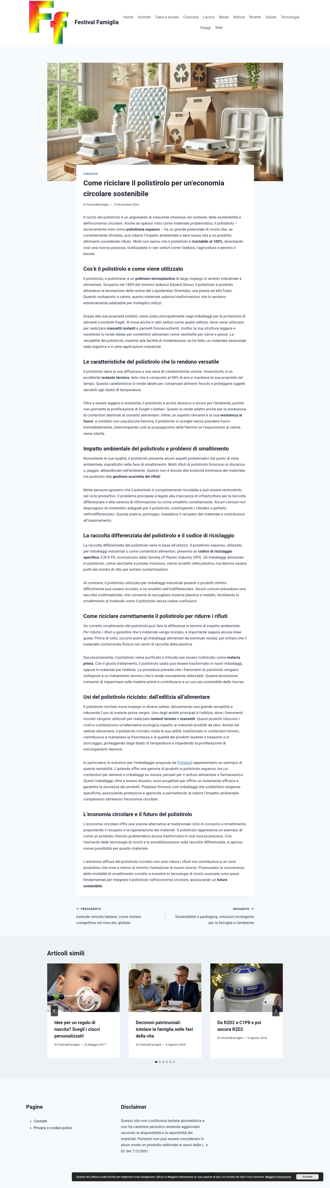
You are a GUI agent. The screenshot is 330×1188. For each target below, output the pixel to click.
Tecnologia (290, 17)
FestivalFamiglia (98, 204)
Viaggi (205, 27)
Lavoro (208, 17)
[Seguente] (275, 1011)
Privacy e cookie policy (53, 1128)
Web (219, 27)
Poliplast (184, 762)
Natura (239, 17)
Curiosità (190, 17)
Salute (271, 17)
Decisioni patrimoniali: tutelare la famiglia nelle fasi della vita (164, 1029)
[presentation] (83, 987)
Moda (224, 17)
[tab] (156, 1062)
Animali (144, 17)
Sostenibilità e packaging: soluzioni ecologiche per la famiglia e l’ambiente (211, 915)
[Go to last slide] (54, 1011)
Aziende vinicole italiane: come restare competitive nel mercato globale (118, 915)
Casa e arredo (167, 17)
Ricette (255, 17)
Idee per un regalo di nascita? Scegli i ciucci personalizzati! (77, 1029)
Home (128, 17)
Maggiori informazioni (278, 1176)
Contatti (40, 1121)
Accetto (307, 1176)
